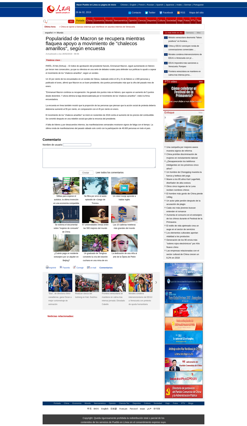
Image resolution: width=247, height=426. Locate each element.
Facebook (166, 12)
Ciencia (142, 20)
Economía (99, 20)
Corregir (78, 268)
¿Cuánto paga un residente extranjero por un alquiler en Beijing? (66, 257)
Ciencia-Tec (124, 403)
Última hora (49, 27)
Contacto (134, 12)
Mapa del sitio (196, 12)
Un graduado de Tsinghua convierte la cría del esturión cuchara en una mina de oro (95, 257)
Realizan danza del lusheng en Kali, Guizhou (86, 295)
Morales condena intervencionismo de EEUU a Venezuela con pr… (185, 56)
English (133, 5)
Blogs (190, 403)
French (142, 5)
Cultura (161, 20)
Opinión (133, 20)
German (187, 5)
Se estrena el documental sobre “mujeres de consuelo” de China (66, 228)
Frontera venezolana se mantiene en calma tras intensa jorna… (184, 73)
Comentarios (105, 267)
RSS (181, 12)
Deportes (151, 20)
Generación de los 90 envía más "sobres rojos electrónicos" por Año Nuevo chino (183, 243)
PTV (193, 20)
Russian (150, 5)
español (49, 32)
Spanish (159, 5)
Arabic (179, 5)
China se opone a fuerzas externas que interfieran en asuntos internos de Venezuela (98, 27)
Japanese (170, 5)
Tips (199, 20)
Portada (80, 20)
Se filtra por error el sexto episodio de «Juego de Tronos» (95, 199)
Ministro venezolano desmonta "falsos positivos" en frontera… (185, 39)
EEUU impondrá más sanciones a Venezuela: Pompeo (183, 65)
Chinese (124, 5)
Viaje (179, 20)
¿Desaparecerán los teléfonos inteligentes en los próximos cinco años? (182, 165)
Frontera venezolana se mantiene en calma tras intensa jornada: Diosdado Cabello (113, 298)
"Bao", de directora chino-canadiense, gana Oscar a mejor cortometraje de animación (59, 298)
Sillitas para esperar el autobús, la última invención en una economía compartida (66, 199)
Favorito (64, 268)
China (89, 20)
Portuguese (199, 5)
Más (201, 82)
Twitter (150, 12)
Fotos (187, 20)
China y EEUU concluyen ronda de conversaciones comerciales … (183, 48)
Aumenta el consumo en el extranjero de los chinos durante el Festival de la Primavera (184, 218)
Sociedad (171, 20)
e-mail (91, 268)
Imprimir (51, 268)
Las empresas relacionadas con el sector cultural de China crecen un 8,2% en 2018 (182, 254)
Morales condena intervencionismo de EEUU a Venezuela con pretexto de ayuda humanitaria (140, 298)
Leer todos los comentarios (110, 172)
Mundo (109, 20)
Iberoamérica (120, 20)
